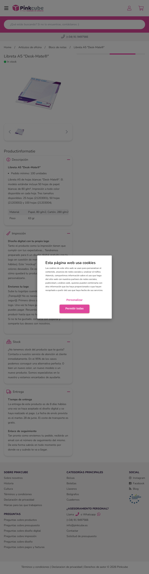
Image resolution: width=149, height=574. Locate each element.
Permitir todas (74, 308)
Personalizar (74, 300)
